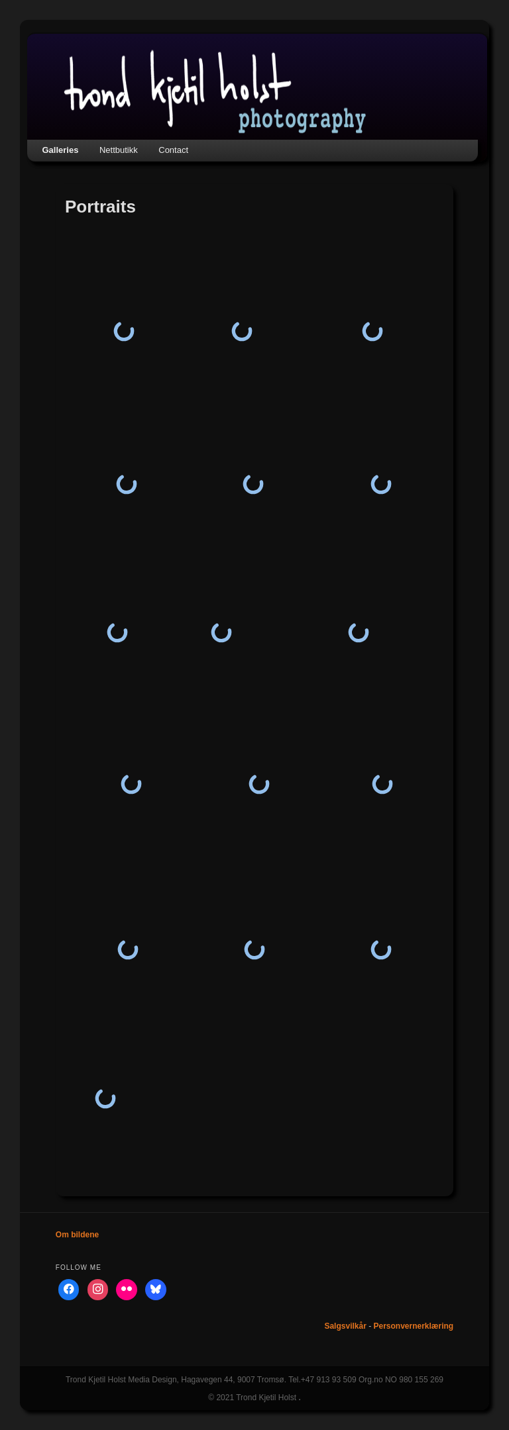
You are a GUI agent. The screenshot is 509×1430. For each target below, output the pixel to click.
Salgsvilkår (345, 1326)
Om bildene (77, 1234)
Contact (173, 150)
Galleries (60, 150)
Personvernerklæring (413, 1326)
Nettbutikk (118, 150)
